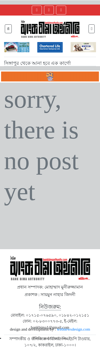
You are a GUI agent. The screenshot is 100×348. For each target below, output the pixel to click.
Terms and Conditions (49, 338)
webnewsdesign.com (73, 329)
